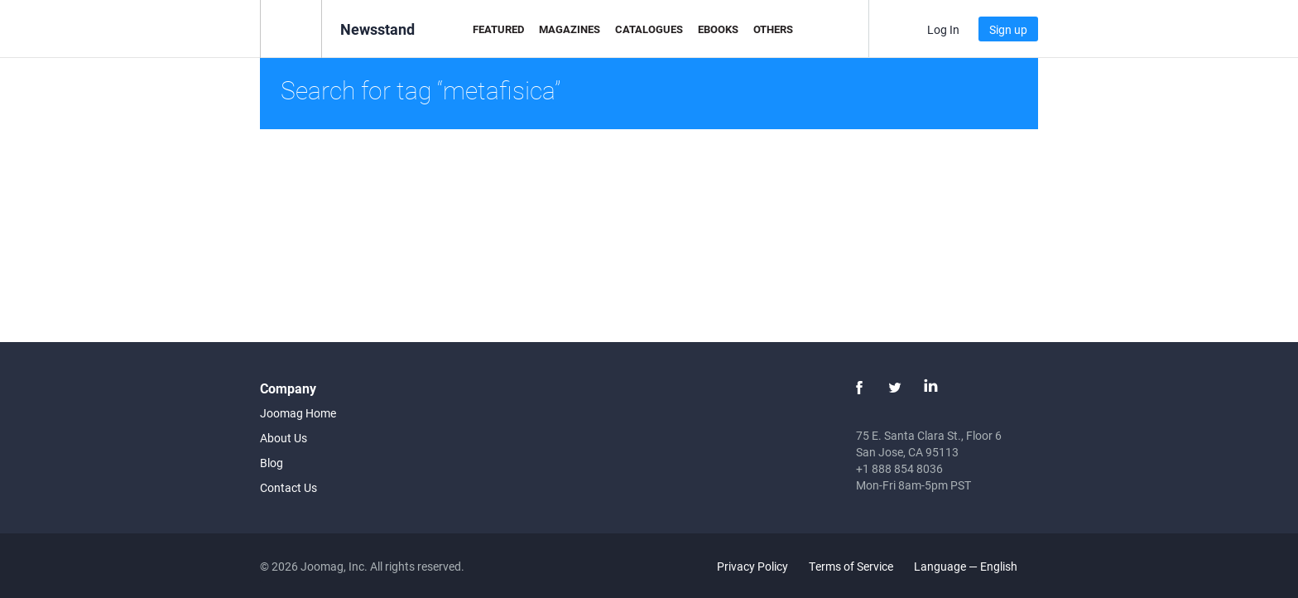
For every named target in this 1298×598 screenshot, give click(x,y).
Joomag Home (298, 413)
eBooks (718, 29)
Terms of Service (851, 566)
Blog (271, 462)
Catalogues (649, 29)
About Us (283, 438)
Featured (498, 29)
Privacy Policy (752, 566)
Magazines (569, 29)
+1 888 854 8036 (899, 468)
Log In (943, 29)
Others (773, 29)
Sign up (1008, 29)
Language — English (975, 566)
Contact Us (288, 487)
